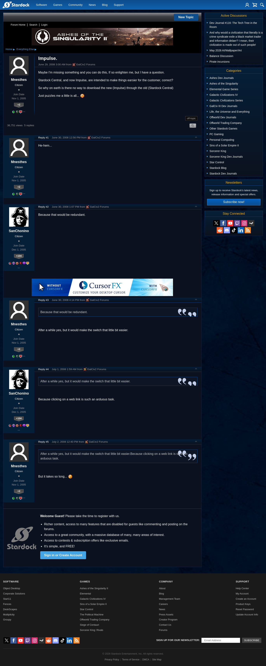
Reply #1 (43, 137)
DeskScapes (10, 609)
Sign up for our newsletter (177, 640)
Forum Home (18, 24)
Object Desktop (11, 588)
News (92, 5)
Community (75, 5)
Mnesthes (19, 80)
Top (196, 137)
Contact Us (165, 624)
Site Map (156, 659)
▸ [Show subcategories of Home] (14, 49)
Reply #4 (43, 369)
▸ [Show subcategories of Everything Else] (36, 49)
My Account (242, 593)
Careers (163, 604)
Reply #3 (43, 300)
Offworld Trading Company (94, 619)
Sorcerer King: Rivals (91, 630)
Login (44, 24)
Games (57, 5)
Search (33, 24)
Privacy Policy (112, 659)
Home (9, 49)
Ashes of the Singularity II (94, 588)
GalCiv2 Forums (83, 64)
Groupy (7, 619)
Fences (7, 604)
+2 (18, 104)
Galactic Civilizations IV (93, 598)
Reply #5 (43, 441)
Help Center (242, 588)
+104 (19, 255)
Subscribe (251, 640)
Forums (163, 630)
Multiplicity (9, 614)
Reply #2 (43, 206)
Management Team (169, 598)
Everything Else (25, 49)
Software (41, 5)
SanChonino (19, 231)
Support (118, 5)
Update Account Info (247, 614)
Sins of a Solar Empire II (93, 604)
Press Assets (166, 614)
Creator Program (168, 619)
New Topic (186, 17)
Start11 (7, 598)
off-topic (191, 118)
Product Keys (243, 604)
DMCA (145, 659)
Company (166, 581)
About (162, 588)
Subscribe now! (233, 202)
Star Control (86, 609)
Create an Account (246, 598)
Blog (105, 5)
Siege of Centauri (89, 624)
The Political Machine (91, 614)
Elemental (85, 593)
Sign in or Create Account (63, 555)
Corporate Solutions (14, 593)
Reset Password (245, 609)
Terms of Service (130, 659)
